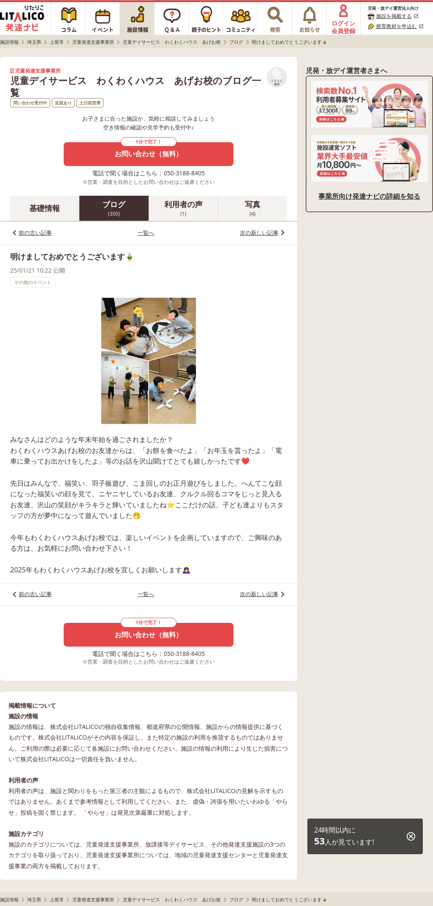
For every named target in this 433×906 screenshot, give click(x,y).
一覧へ (146, 232)
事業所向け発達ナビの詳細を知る (369, 196)
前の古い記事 (35, 232)
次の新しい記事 (259, 232)
